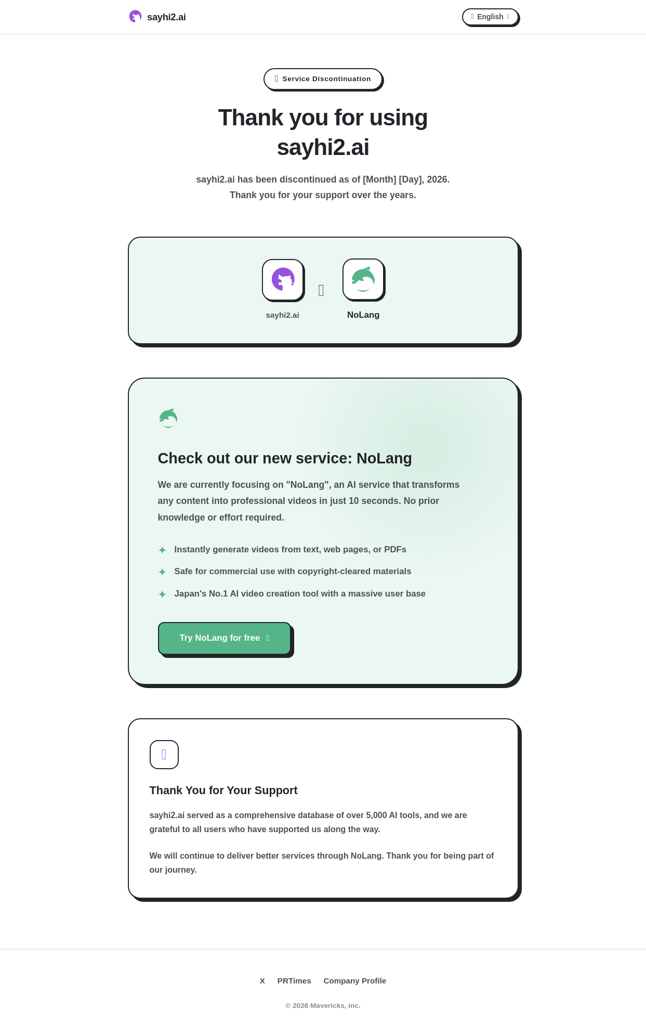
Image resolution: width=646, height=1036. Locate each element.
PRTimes (294, 980)
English (490, 16)
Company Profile (355, 980)
